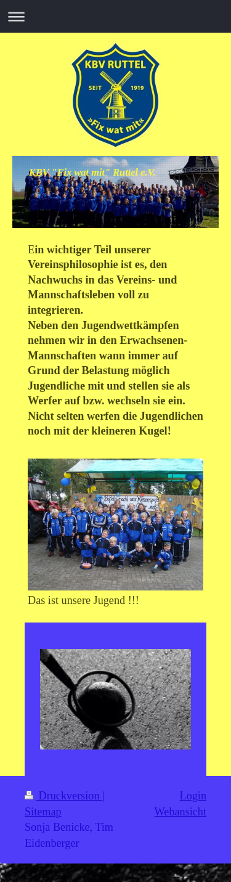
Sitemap (43, 812)
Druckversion (63, 796)
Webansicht (180, 812)
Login (193, 796)
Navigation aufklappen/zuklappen (115, 16)
